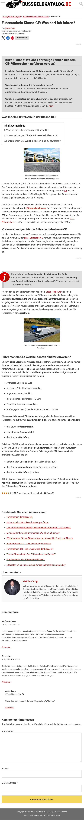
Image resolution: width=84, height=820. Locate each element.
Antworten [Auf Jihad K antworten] (9, 708)
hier (50, 106)
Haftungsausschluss (52, 816)
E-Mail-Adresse (10, 783)
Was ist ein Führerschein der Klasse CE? (27, 130)
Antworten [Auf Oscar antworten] (6, 682)
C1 (65, 190)
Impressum (28, 816)
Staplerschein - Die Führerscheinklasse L (25, 559)
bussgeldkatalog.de (12, 16)
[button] (3, 38)
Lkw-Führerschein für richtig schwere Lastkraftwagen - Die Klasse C (38, 527)
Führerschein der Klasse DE (19, 517)
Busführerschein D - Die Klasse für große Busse (28, 543)
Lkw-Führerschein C (33, 237)
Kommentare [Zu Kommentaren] (22, 38)
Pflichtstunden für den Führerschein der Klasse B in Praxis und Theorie (39, 538)
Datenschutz (38, 816)
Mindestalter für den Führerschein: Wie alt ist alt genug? (33, 533)
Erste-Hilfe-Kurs (53, 291)
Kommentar (8, 731)
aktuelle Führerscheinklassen (36, 16)
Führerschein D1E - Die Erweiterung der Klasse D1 (30, 549)
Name (5, 769)
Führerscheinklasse (36, 208)
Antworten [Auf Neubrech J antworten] (6, 647)
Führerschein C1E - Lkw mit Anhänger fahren (27, 522)
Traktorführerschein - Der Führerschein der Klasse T (31, 554)
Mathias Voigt (10, 28)
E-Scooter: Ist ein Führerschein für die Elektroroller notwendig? (36, 565)
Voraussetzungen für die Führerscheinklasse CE (31, 135)
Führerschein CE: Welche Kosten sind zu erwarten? (33, 141)
